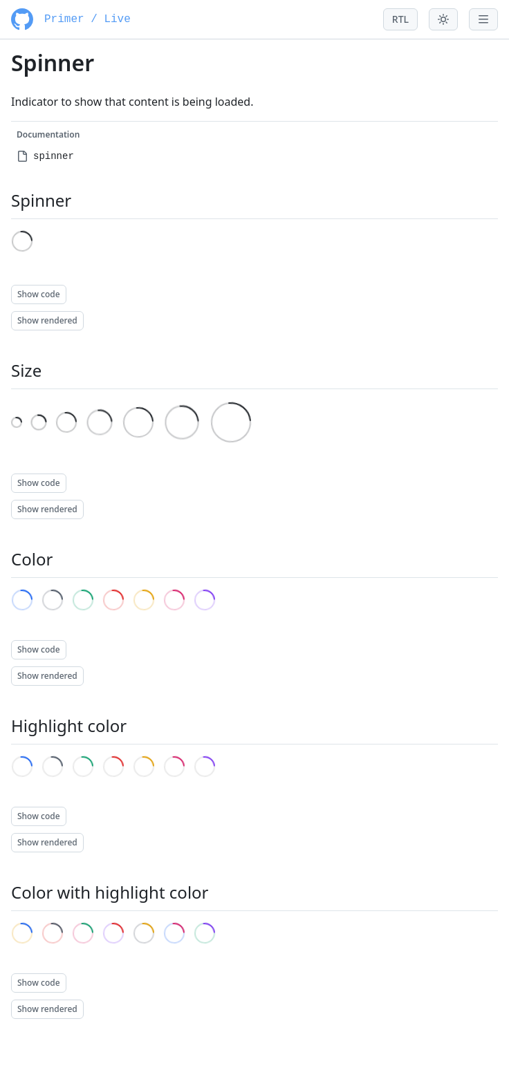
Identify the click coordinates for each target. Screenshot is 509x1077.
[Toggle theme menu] (443, 19)
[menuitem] (254, 156)
